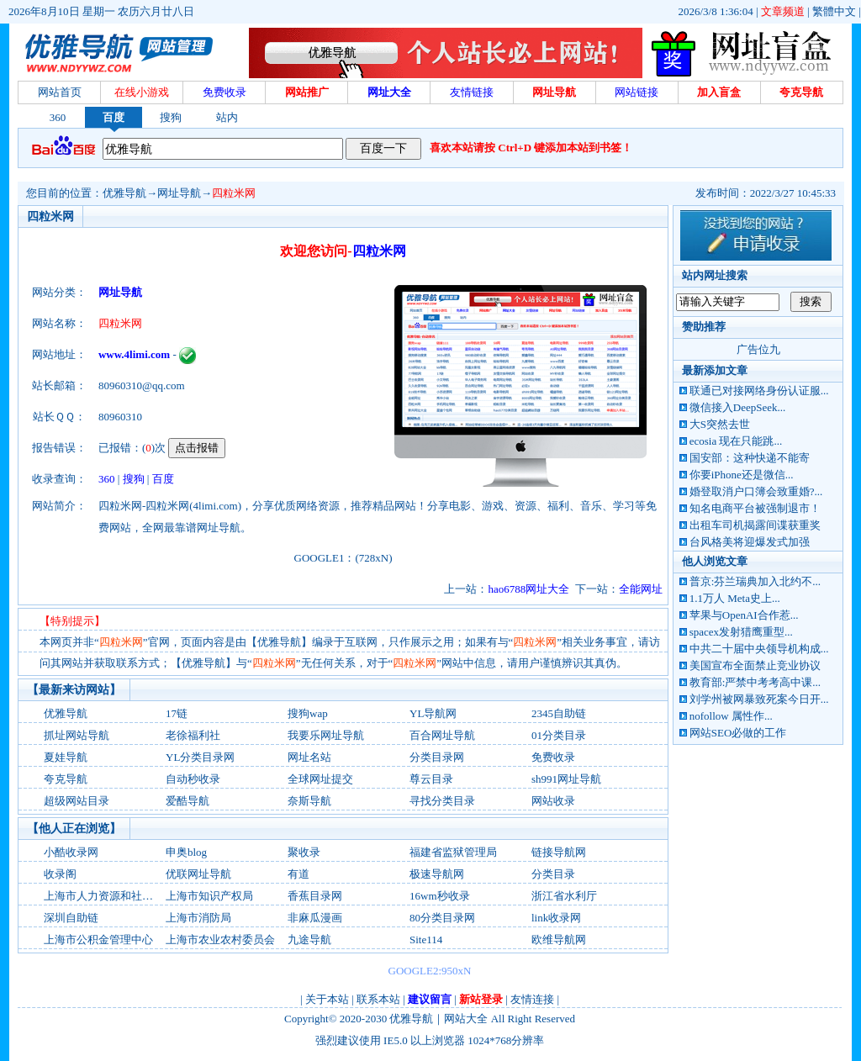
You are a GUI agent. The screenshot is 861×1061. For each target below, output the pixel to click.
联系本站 (378, 999)
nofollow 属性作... (731, 716)
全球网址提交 (320, 779)
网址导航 (179, 193)
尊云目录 (431, 779)
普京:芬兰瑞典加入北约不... (755, 581)
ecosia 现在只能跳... (735, 441)
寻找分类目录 (442, 800)
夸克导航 (65, 779)
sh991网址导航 (566, 779)
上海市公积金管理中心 (98, 939)
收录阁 (60, 874)
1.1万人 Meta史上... (734, 598)
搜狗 (171, 117)
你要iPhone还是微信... (741, 474)
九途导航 (309, 939)
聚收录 (304, 852)
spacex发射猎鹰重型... (741, 632)
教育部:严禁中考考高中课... (755, 682)
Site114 (425, 939)
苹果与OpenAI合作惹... (744, 615)
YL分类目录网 (200, 757)
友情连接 (532, 999)
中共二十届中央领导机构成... (759, 648)
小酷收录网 (71, 852)
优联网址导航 (198, 874)
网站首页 (60, 92)
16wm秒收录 (439, 895)
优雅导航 (124, 193)
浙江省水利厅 (564, 895)
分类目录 (553, 874)
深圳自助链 (71, 917)
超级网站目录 (76, 800)
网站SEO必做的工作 (738, 732)
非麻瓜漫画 (315, 917)
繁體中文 (834, 11)
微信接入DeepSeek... (737, 407)
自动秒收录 (193, 779)
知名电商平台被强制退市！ (755, 508)
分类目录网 (436, 757)
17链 (177, 713)
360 (58, 117)
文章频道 (783, 11)
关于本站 (327, 999)
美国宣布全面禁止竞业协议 (755, 665)
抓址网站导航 (76, 735)
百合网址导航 (442, 735)
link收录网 (556, 917)
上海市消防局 (198, 917)
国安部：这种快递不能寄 (749, 457)
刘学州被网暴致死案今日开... (759, 699)
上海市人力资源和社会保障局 (115, 895)
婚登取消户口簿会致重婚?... (756, 491)
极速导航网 (436, 874)
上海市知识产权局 (209, 895)
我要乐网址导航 (326, 735)
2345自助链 (558, 713)
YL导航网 (433, 713)
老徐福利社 (193, 735)
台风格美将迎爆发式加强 (749, 542)
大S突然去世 (719, 424)
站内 (227, 117)
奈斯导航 (309, 800)
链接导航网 (558, 852)
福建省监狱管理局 (453, 852)
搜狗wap (308, 713)
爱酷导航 (187, 800)
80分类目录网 (442, 917)
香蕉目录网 (315, 895)
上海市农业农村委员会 (220, 939)
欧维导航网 (558, 939)
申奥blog (186, 852)
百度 (113, 117)
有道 (298, 874)
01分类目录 (558, 735)
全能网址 (641, 589)
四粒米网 (234, 193)
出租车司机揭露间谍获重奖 (755, 525)
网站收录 (553, 800)
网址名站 (309, 757)
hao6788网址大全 (528, 589)
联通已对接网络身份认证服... (759, 390)
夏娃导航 (65, 757)
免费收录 (553, 757)
